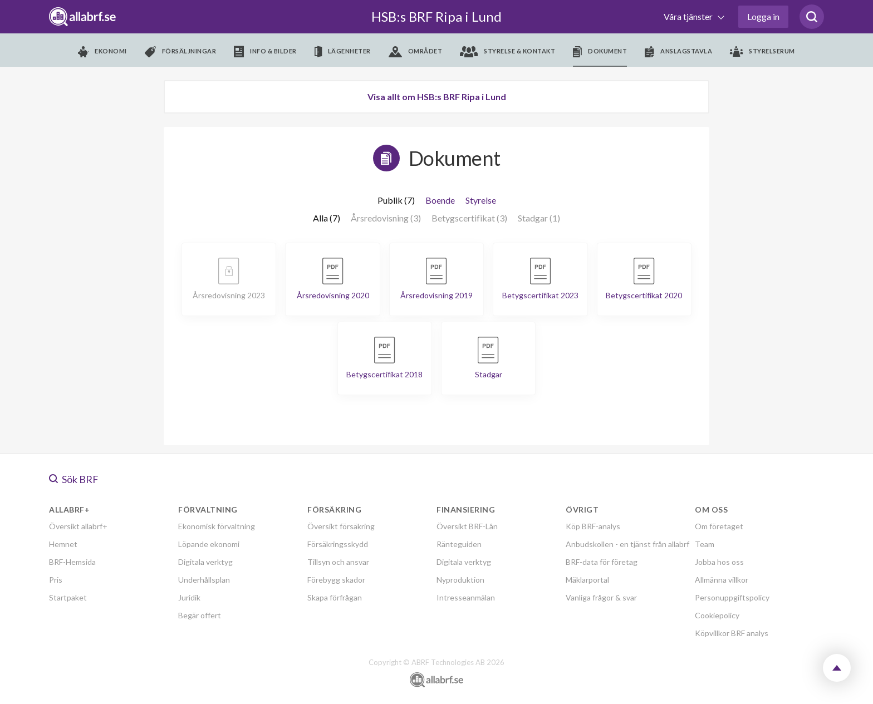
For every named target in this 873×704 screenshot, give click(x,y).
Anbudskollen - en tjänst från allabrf (627, 544)
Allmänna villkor (721, 579)
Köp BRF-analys (593, 526)
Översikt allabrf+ (78, 526)
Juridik (189, 597)
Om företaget (719, 526)
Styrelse (480, 200)
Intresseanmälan (465, 597)
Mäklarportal (587, 579)
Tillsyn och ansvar (338, 562)
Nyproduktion (460, 579)
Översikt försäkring (341, 526)
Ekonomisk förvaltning (216, 526)
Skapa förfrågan (334, 597)
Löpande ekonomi (208, 544)
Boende (440, 200)
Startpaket (68, 597)
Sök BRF (74, 479)
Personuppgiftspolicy (732, 597)
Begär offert (199, 615)
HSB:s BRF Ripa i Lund (436, 16)
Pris (55, 579)
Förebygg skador (336, 579)
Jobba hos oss (719, 562)
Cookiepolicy (717, 615)
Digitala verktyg (205, 562)
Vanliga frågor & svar (601, 597)
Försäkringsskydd (337, 544)
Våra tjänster (689, 16)
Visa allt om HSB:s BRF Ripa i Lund (436, 96)
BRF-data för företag (601, 562)
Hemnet (63, 544)
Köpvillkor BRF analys (731, 633)
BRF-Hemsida (72, 562)
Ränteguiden (459, 544)
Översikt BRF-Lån (467, 526)
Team (704, 544)
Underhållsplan (204, 579)
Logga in (763, 16)
